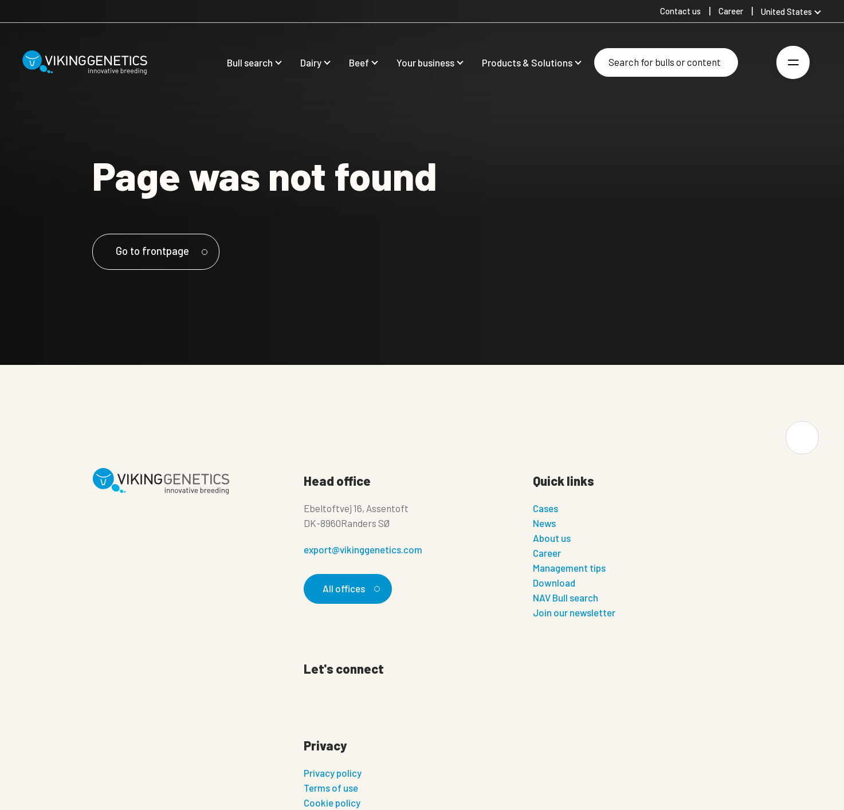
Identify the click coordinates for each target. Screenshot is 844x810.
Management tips (569, 567)
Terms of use (331, 787)
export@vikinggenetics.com (363, 549)
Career (547, 553)
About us (552, 538)
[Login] (755, 62)
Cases (545, 508)
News (544, 523)
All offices (349, 588)
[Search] (665, 62)
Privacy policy (333, 772)
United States (786, 11)
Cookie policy (332, 802)
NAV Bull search (565, 597)
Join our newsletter (574, 612)
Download (554, 582)
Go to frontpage (161, 250)
